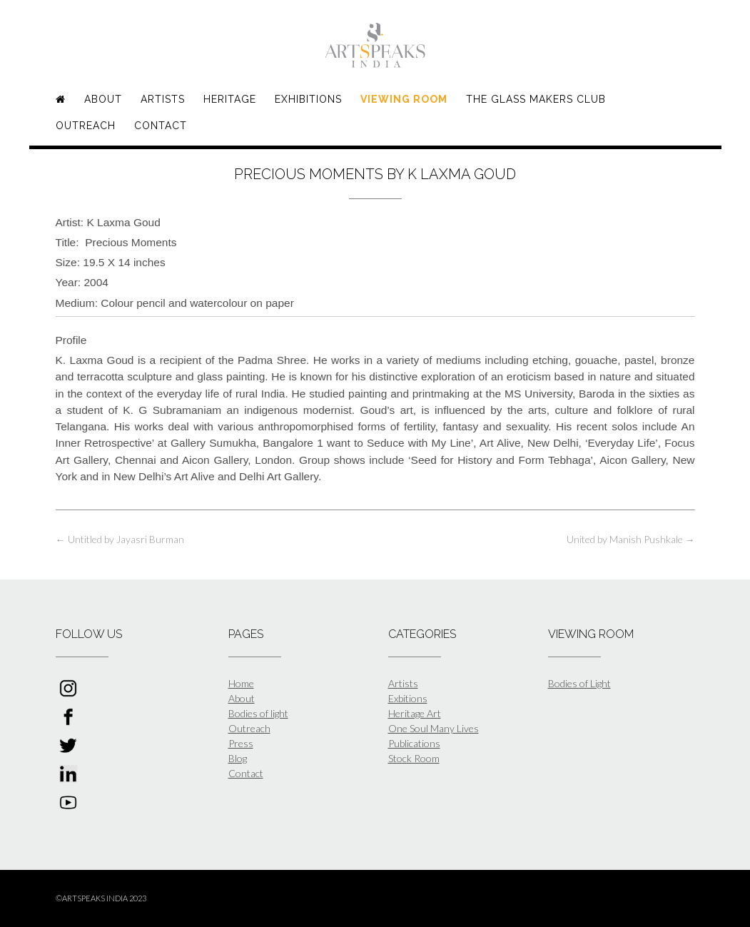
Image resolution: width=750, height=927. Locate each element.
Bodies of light (258, 713)
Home (241, 683)
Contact (160, 125)
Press (240, 743)
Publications (414, 743)
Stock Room (414, 758)
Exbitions (407, 698)
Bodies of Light (579, 683)
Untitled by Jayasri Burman (120, 539)
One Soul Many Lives (433, 728)
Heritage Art (414, 713)
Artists (163, 99)
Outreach (86, 125)
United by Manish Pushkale (631, 539)
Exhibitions (308, 99)
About (103, 99)
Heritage (229, 99)
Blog (237, 758)
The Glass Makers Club (536, 99)
